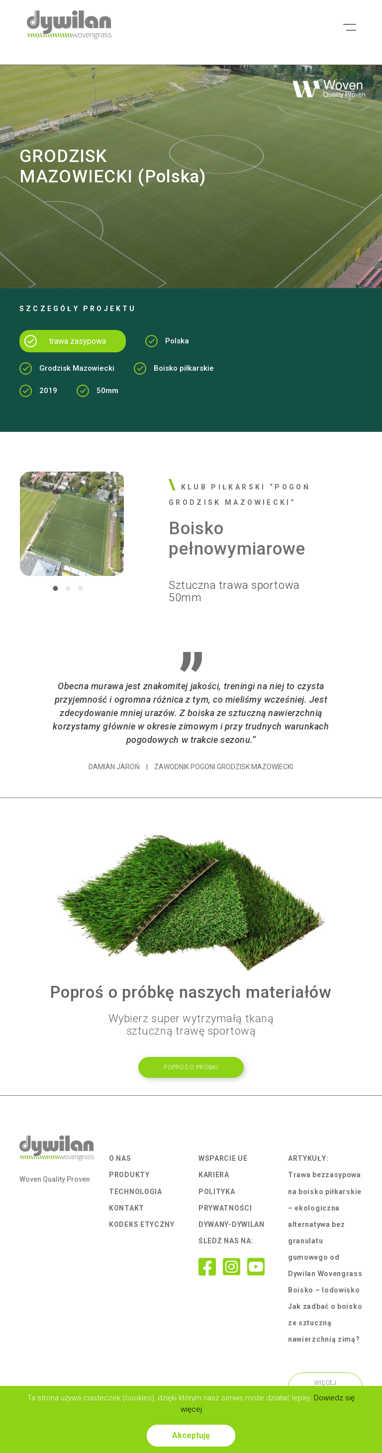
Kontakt (126, 1208)
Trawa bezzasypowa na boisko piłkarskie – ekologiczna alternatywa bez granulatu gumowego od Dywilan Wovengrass (325, 1224)
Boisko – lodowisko (324, 1290)
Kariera (213, 1175)
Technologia (135, 1192)
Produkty (129, 1175)
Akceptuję (191, 1435)
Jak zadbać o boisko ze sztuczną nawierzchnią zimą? (325, 1322)
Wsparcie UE (223, 1158)
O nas (120, 1158)
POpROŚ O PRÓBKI (191, 1067)
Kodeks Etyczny (142, 1224)
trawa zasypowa (77, 341)
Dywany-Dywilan (231, 1224)
